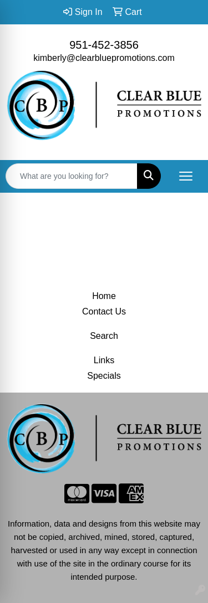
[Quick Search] (72, 176)
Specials (103, 375)
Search (104, 336)
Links (104, 360)
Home (104, 296)
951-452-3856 (104, 45)
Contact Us (104, 311)
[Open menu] (186, 176)
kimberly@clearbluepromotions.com (104, 58)
